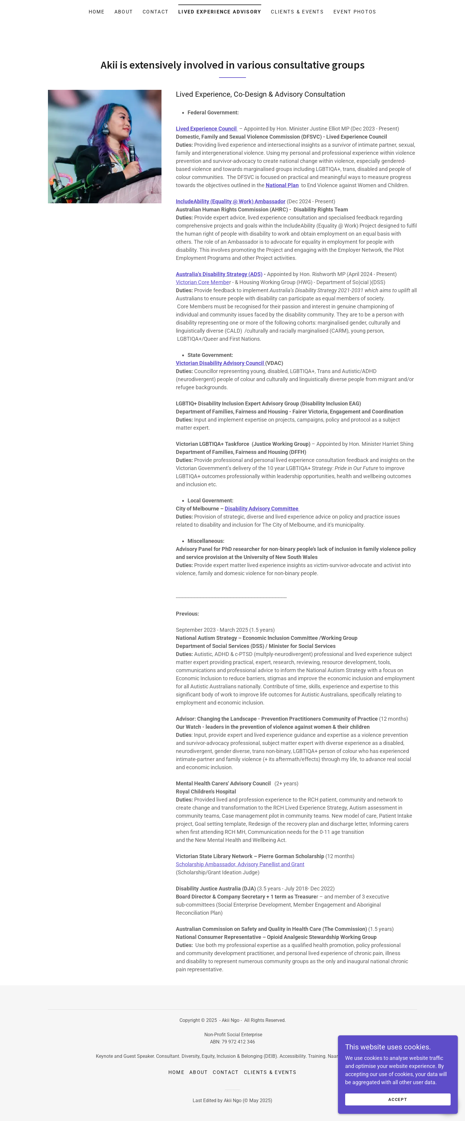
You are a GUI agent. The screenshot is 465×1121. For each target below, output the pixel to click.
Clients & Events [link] (297, 12)
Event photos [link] (354, 12)
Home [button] (176, 1072)
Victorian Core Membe (202, 282)
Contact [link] (156, 12)
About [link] (123, 12)
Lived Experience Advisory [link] (219, 12)
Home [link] (97, 12)
